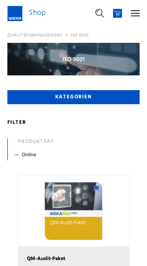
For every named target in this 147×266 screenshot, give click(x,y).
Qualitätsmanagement (34, 35)
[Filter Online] (75, 155)
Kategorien (73, 97)
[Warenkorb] (117, 13)
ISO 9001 (80, 35)
